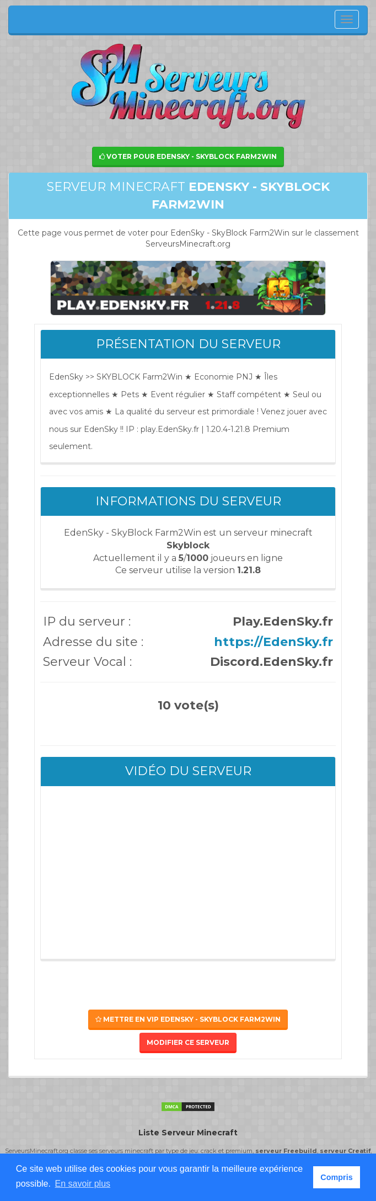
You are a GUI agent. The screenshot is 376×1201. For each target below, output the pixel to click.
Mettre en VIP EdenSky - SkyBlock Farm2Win (188, 1019)
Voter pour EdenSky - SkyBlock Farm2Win (188, 156)
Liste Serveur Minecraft (188, 1133)
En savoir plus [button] (83, 1183)
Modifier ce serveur (188, 1042)
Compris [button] (336, 1177)
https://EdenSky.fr (273, 641)
